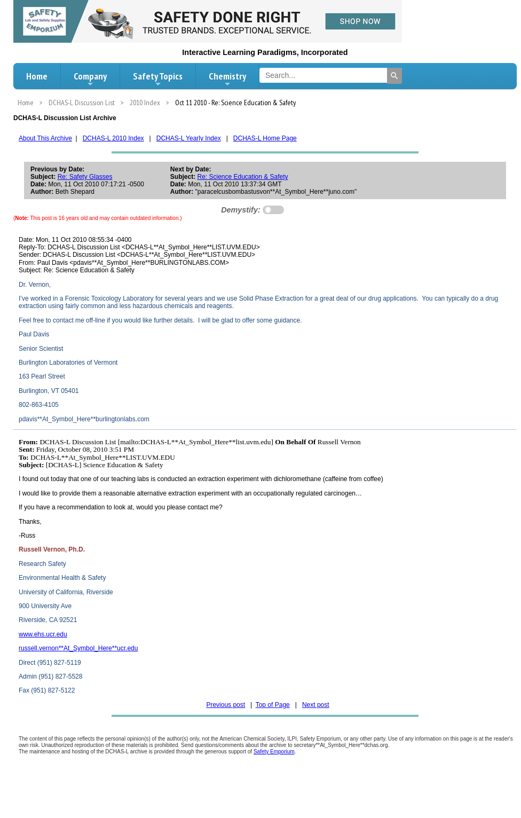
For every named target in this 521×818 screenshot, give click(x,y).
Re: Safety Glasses (85, 176)
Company (90, 79)
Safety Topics (158, 79)
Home (37, 76)
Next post (315, 705)
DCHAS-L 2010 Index (113, 138)
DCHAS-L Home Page (265, 138)
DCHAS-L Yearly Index (188, 138)
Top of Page (273, 705)
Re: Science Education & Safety (242, 176)
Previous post (225, 705)
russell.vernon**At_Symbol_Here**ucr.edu (78, 648)
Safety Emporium (274, 751)
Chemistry (227, 79)
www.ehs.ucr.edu (43, 634)
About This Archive (45, 138)
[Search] (394, 76)
